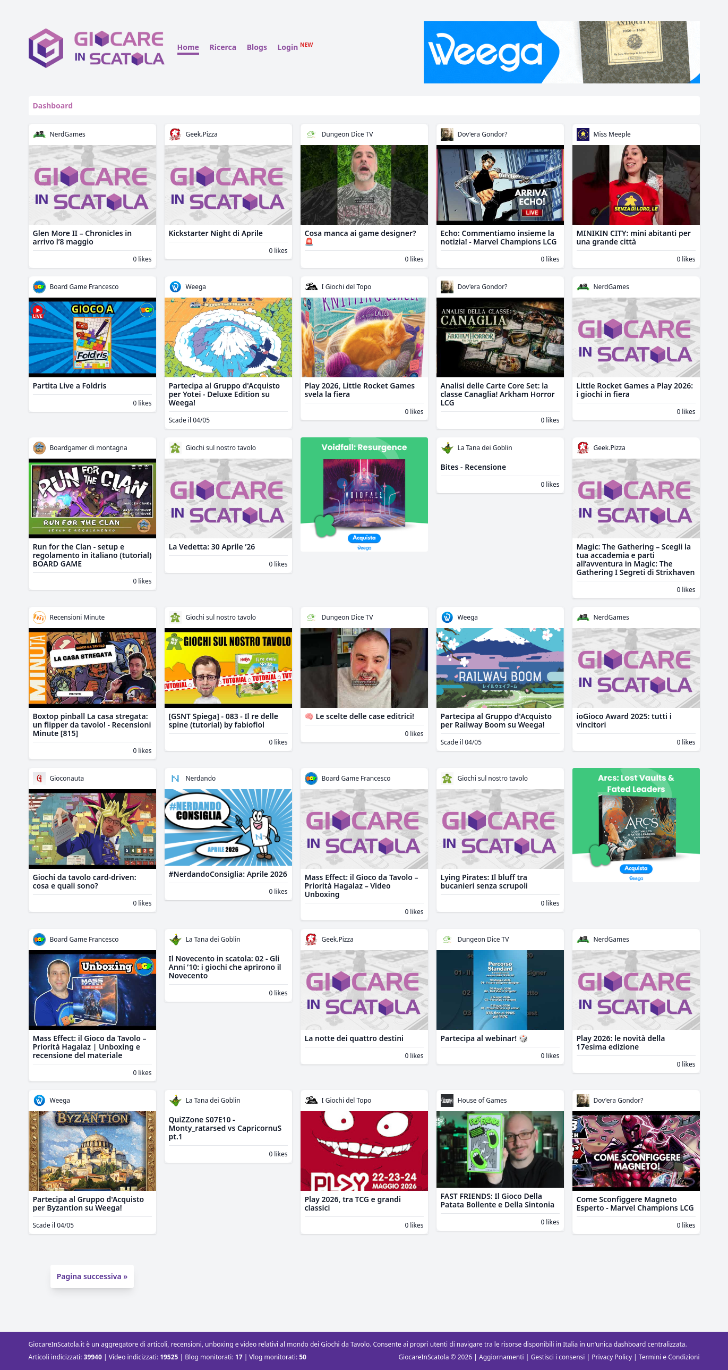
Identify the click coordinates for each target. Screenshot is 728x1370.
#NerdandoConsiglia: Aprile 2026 (228, 874)
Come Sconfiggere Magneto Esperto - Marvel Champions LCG (635, 1203)
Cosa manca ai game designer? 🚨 (360, 237)
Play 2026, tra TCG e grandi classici (353, 1203)
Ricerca (223, 47)
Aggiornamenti (501, 1356)
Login (295, 47)
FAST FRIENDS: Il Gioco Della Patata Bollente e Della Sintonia (498, 1200)
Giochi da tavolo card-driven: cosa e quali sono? (84, 881)
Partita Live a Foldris (70, 385)
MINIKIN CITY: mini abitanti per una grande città (634, 237)
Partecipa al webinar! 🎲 (484, 1038)
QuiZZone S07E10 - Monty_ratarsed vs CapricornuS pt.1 (225, 1127)
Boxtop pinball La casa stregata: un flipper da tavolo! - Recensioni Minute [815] (92, 724)
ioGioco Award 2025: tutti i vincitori (624, 720)
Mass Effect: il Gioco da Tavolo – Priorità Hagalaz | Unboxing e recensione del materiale (90, 1046)
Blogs (257, 47)
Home (188, 47)
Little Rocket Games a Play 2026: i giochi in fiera (635, 389)
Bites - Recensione (474, 467)
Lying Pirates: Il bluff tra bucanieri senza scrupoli (484, 881)
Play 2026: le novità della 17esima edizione (621, 1042)
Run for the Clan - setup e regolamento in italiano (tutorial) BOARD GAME (92, 555)
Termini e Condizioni (669, 1356)
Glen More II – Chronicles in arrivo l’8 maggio (82, 237)
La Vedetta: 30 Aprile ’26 (212, 547)
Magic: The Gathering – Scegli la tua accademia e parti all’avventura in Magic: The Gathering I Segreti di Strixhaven (636, 559)
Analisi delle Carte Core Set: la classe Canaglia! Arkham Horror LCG (498, 394)
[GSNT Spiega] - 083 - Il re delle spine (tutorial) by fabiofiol (223, 720)
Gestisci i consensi (558, 1356)
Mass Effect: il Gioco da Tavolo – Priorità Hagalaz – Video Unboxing (361, 885)
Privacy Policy (612, 1356)
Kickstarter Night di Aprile (216, 233)
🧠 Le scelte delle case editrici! (359, 716)
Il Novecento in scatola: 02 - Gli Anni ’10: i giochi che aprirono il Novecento (225, 966)
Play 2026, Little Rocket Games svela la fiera (360, 389)
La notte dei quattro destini (354, 1038)
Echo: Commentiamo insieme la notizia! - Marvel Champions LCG (499, 237)
